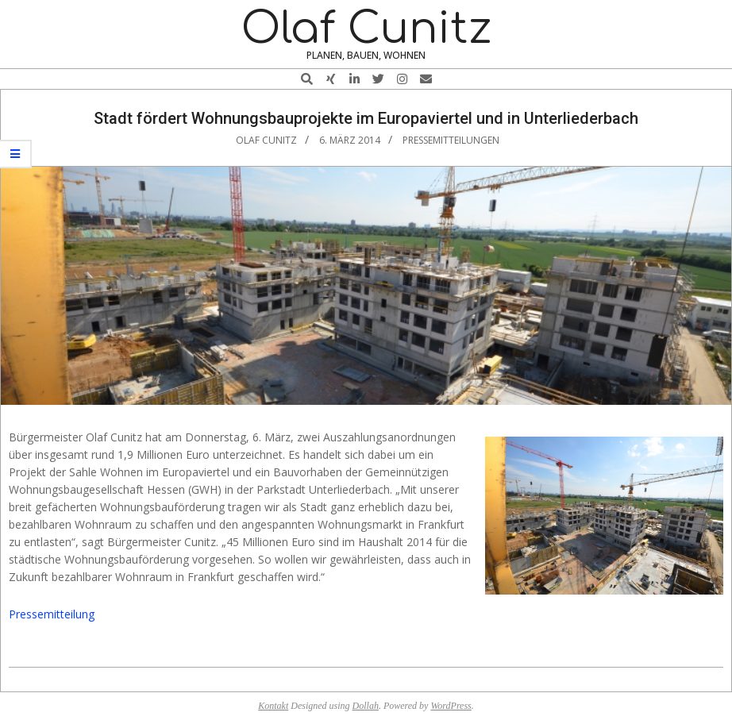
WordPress (450, 705)
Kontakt (273, 705)
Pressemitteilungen (451, 140)
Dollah (366, 705)
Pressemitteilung (51, 614)
